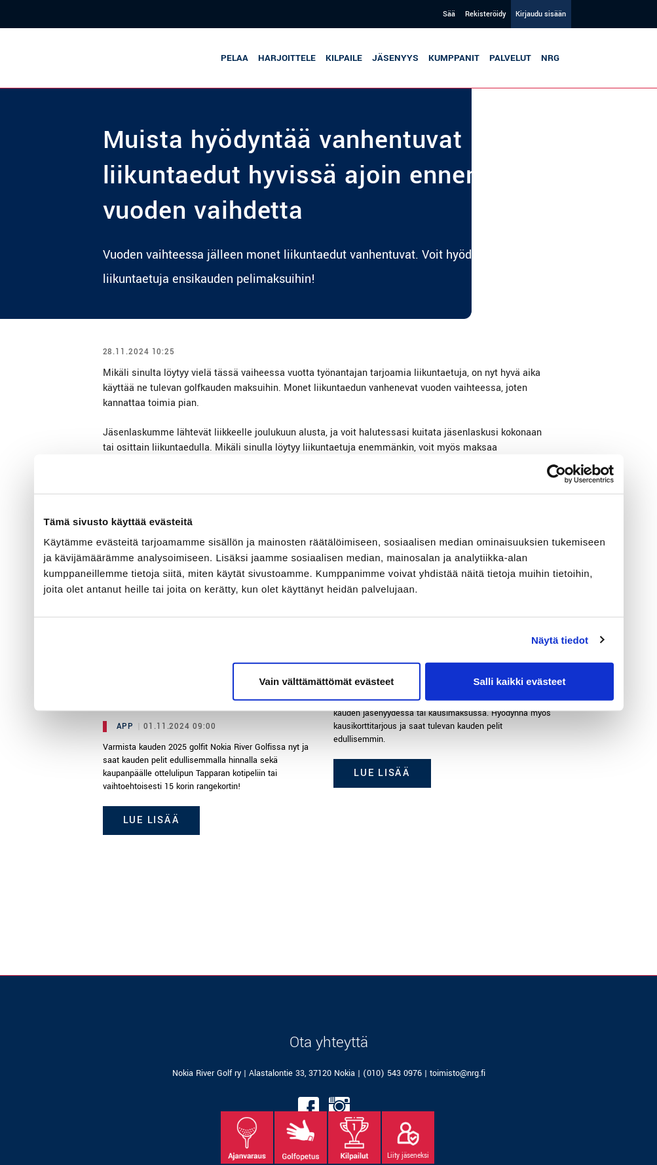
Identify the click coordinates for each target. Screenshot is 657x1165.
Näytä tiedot (559, 639)
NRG (550, 58)
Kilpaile (344, 58)
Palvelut (510, 58)
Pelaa (234, 58)
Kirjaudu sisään (541, 14)
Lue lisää (151, 820)
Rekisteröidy (485, 14)
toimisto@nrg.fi (457, 1073)
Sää (449, 14)
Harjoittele (287, 58)
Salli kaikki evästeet (519, 681)
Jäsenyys (395, 58)
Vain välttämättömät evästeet (326, 681)
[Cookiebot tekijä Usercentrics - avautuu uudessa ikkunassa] (556, 473)
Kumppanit (453, 58)
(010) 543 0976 (392, 1073)
